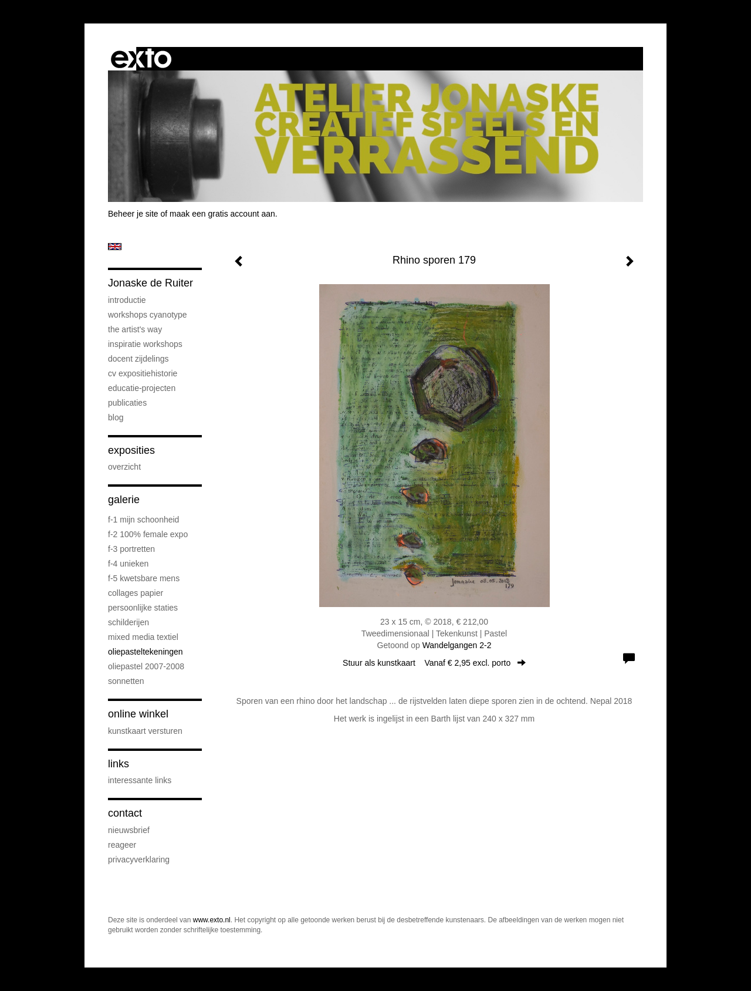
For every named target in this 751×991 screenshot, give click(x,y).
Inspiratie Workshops (145, 344)
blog (115, 417)
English (114, 246)
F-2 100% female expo (148, 534)
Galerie (124, 499)
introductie (127, 300)
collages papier (135, 593)
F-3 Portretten (131, 549)
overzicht (124, 466)
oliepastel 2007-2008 (146, 666)
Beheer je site (133, 213)
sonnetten (126, 681)
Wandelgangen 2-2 (457, 645)
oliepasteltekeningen (145, 651)
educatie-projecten (141, 388)
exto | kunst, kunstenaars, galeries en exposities (141, 58)
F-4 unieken (128, 563)
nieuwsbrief (129, 830)
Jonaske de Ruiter (150, 283)
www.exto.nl (212, 920)
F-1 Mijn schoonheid (143, 519)
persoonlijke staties (143, 607)
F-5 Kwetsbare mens (144, 578)
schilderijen (128, 622)
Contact (125, 813)
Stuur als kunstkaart (434, 663)
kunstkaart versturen (145, 731)
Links (118, 764)
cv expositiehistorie (142, 373)
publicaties (127, 402)
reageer (122, 845)
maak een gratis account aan (222, 213)
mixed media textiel (143, 637)
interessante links (139, 780)
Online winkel (138, 714)
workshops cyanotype (147, 314)
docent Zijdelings (138, 358)
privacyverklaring (139, 859)
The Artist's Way (135, 329)
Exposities (131, 450)
